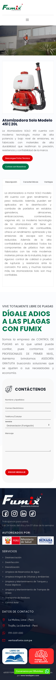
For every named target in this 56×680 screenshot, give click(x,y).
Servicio (8, 422)
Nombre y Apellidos (14, 399)
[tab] (11, 182)
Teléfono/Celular (13, 416)
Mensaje (9, 433)
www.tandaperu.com (30, 675)
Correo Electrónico (14, 408)
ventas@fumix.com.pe (20, 640)
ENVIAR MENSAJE (17, 472)
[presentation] (28, 459)
